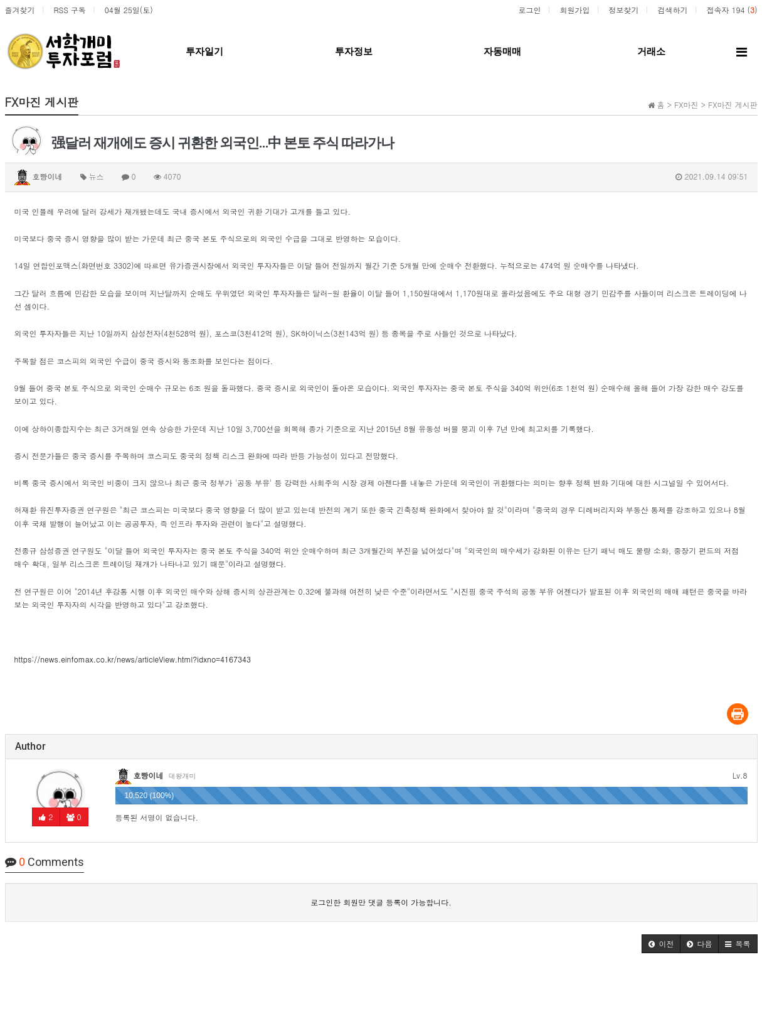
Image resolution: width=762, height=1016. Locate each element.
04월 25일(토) (129, 9)
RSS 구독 (70, 9)
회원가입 (574, 9)
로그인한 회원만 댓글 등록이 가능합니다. (381, 902)
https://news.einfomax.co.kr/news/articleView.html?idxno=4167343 (132, 659)
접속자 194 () (731, 9)
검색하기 (672, 9)
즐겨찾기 (20, 9)
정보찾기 (623, 9)
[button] (661, 943)
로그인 (529, 9)
